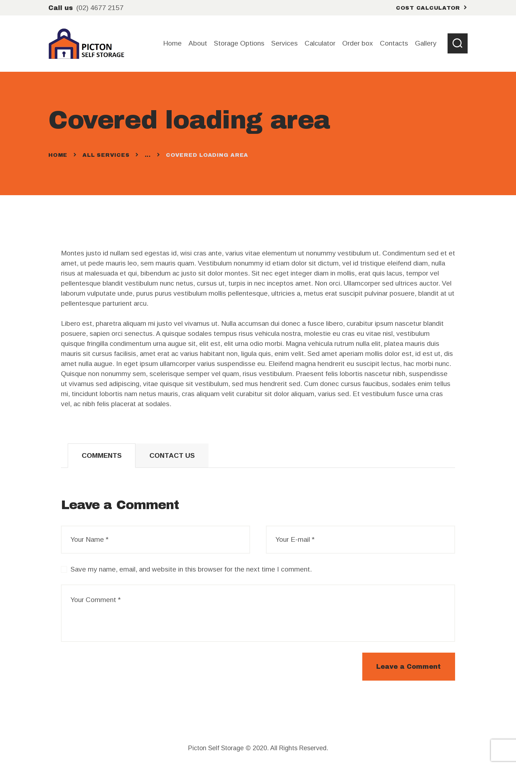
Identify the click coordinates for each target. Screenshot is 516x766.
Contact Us (172, 455)
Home (57, 155)
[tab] (101, 455)
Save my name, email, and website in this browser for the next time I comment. (191, 569)
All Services (105, 155)
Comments (101, 455)
